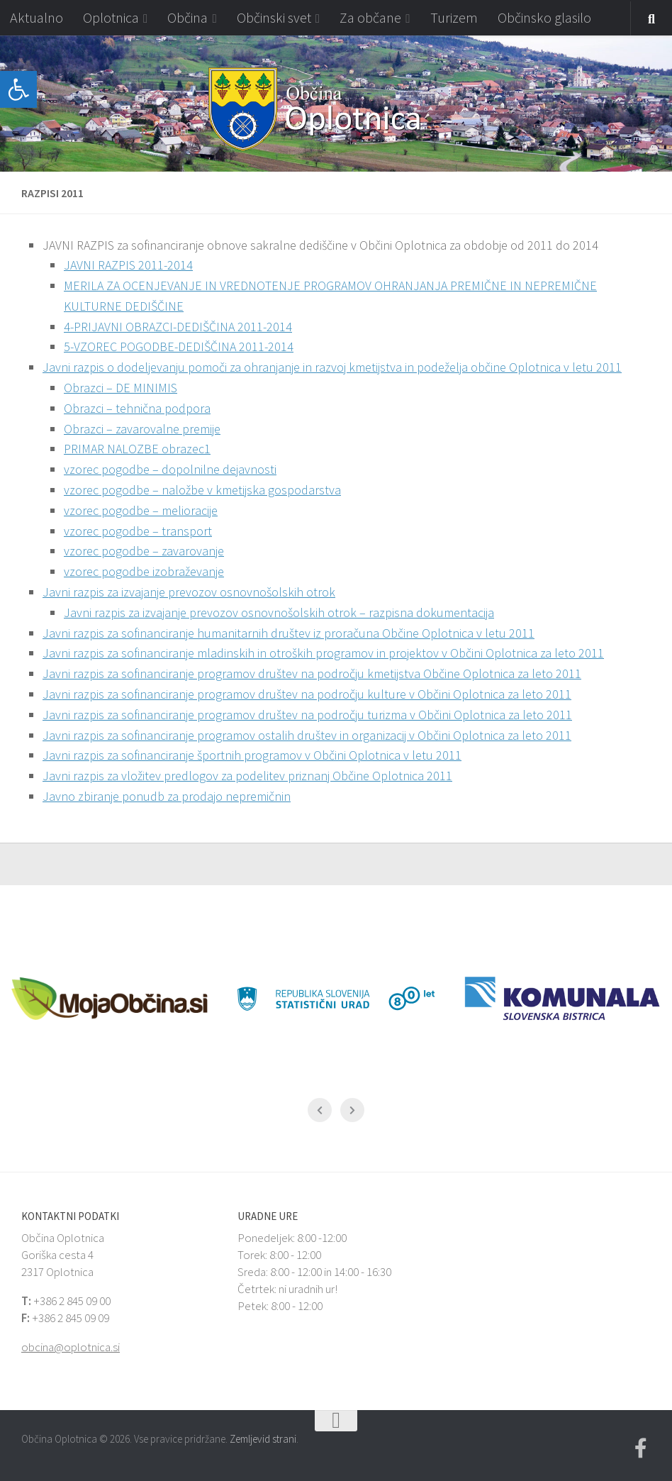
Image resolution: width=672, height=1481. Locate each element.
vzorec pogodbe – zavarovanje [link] (144, 551)
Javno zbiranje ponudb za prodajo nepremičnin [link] (167, 796)
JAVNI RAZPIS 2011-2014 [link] (128, 265)
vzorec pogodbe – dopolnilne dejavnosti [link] (170, 469)
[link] (18, 89)
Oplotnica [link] (111, 17)
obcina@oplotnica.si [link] (70, 1347)
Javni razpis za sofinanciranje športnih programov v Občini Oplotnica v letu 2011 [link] (252, 755)
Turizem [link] (454, 17)
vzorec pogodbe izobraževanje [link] (144, 571)
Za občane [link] (370, 17)
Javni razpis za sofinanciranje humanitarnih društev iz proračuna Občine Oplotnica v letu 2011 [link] (288, 633)
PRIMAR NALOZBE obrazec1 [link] (137, 448)
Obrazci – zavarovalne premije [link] (142, 429)
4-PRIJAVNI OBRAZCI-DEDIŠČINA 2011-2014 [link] (178, 326)
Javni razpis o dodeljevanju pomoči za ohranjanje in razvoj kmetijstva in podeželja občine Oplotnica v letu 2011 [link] (332, 367)
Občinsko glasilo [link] (544, 17)
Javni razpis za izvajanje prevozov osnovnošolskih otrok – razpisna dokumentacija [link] (279, 612)
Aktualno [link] (36, 17)
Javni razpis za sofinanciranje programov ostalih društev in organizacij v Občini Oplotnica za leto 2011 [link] (307, 735)
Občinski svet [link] (274, 17)
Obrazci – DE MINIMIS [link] (120, 387)
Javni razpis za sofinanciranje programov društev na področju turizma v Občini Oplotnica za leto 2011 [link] (307, 714)
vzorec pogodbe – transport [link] (138, 531)
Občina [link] (187, 17)
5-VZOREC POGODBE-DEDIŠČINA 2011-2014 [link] (178, 346)
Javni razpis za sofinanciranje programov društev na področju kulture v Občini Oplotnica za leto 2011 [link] (307, 694)
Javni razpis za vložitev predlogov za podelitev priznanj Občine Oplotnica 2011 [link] (247, 775)
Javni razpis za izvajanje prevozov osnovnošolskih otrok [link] (189, 592)
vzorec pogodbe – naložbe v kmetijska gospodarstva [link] (202, 490)
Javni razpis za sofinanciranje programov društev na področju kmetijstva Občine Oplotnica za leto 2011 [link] (312, 673)
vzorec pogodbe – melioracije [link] (141, 510)
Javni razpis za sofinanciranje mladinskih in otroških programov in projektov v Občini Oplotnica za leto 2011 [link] (323, 653)
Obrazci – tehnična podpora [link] (137, 408)
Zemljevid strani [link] (263, 1439)
